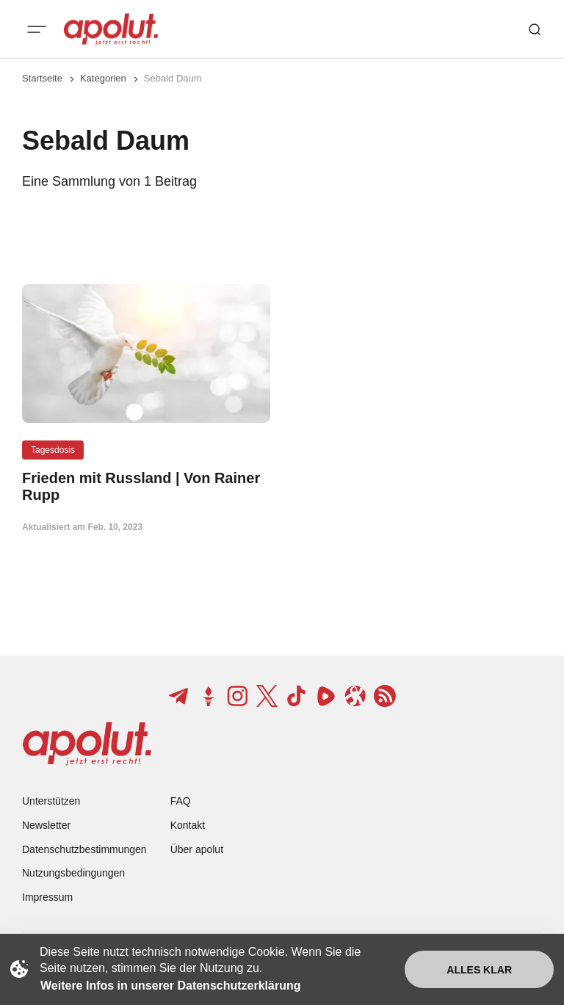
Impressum (47, 897)
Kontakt (187, 825)
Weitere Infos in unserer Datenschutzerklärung (170, 985)
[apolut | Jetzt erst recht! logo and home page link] (111, 29)
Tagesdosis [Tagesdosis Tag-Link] (53, 450)
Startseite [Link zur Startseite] (42, 78)
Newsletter (46, 825)
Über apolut (196, 849)
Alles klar (479, 970)
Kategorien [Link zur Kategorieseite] (103, 78)
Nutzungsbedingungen (73, 873)
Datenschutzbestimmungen (84, 849)
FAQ (180, 801)
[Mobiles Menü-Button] (36, 29)
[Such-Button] (534, 29)
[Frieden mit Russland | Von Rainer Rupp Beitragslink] (146, 487)
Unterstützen (51, 801)
